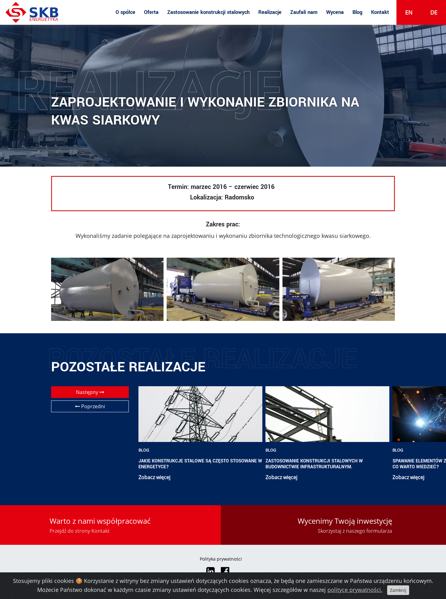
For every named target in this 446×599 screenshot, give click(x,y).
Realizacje (270, 12)
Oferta (151, 12)
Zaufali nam (303, 12)
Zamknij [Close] (398, 590)
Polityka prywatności (221, 559)
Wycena (335, 12)
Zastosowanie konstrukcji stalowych (208, 12)
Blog (357, 12)
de (433, 12)
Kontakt (380, 12)
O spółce (125, 12)
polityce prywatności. (355, 589)
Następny (90, 392)
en (409, 12)
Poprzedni (90, 406)
